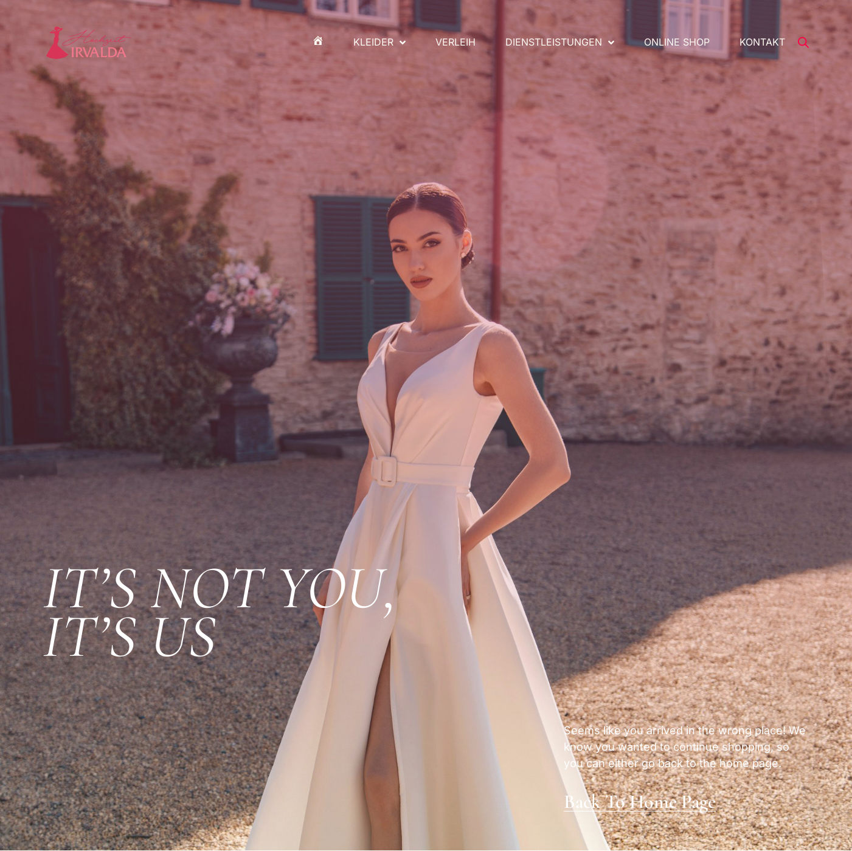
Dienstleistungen (559, 42)
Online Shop (677, 42)
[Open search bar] (803, 42)
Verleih (455, 42)
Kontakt (762, 42)
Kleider (379, 42)
